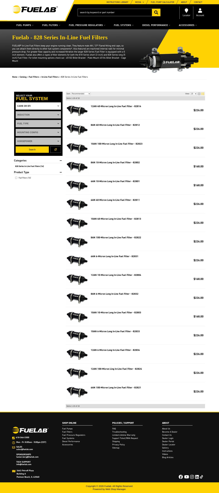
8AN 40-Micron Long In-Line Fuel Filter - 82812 (115, 125)
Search (32, 149)
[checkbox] (16, 178)
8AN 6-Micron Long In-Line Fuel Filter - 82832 (114, 293)
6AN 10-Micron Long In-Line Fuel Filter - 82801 (115, 181)
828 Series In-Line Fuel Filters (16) (29, 166)
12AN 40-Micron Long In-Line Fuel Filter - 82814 (116, 106)
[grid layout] (199, 93)
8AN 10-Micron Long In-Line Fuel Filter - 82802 (115, 162)
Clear (55, 149)
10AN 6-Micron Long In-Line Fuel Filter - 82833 (115, 331)
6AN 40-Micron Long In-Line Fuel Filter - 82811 (115, 200)
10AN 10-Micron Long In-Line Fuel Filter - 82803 (116, 312)
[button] (119, 12)
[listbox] (38, 106)
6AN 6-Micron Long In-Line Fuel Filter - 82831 (114, 256)
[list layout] (202, 93)
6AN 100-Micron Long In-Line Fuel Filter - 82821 (116, 387)
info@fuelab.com (23, 464)
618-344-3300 (22, 437)
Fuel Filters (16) (25, 178)
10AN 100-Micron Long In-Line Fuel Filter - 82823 (117, 143)
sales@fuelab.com (24, 449)
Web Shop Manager (115, 489)
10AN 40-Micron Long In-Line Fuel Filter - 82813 (116, 218)
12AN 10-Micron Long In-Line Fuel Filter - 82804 (116, 275)
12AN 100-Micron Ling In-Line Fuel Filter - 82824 (116, 368)
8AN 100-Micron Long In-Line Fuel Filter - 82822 (116, 237)
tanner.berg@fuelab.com (27, 456)
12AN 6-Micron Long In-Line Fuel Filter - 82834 (115, 350)
